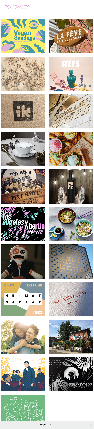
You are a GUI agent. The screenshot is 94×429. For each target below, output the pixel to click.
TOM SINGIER (17, 7)
